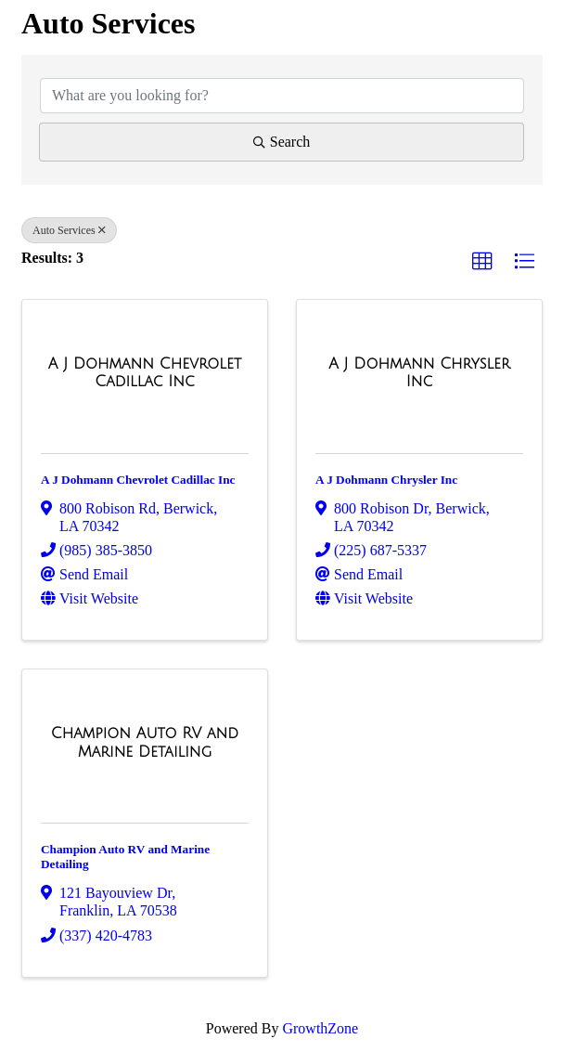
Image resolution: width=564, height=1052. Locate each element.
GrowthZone (320, 1028)
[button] (482, 261)
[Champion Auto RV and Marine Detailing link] (145, 742)
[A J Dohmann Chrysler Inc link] (419, 373)
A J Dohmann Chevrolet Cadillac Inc (138, 480)
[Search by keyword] (282, 95)
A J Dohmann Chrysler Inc (386, 480)
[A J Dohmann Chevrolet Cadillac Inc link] (145, 373)
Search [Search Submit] (282, 141)
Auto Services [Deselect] (69, 230)
